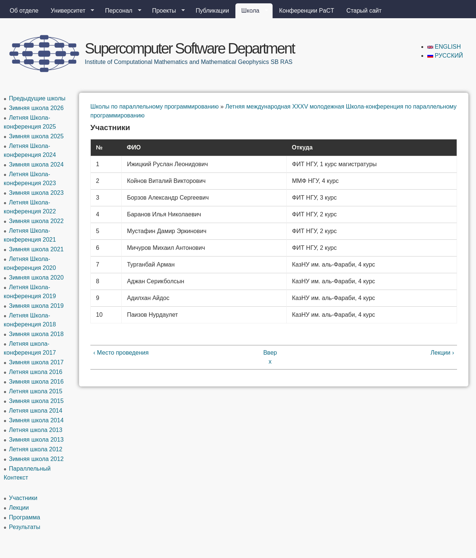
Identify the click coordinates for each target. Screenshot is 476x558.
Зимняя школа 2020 (36, 277)
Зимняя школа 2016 (36, 381)
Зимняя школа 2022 (36, 221)
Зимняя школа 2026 (36, 108)
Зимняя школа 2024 (36, 164)
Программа (24, 517)
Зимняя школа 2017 (36, 362)
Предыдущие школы (37, 98)
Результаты (24, 527)
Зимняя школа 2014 (36, 420)
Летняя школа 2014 (35, 410)
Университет (69, 10)
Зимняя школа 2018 (36, 334)
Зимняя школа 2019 (36, 306)
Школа (251, 10)
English (444, 46)
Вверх (270, 357)
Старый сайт (364, 10)
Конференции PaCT (306, 10)
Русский (445, 55)
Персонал (120, 10)
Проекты (165, 10)
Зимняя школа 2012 (36, 459)
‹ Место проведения (121, 352)
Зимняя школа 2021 (36, 249)
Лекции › (442, 352)
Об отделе (24, 10)
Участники (23, 498)
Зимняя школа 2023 (36, 193)
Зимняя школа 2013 (36, 439)
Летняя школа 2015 (35, 391)
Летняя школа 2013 (35, 430)
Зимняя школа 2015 (36, 401)
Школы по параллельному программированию (154, 106)
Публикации (212, 10)
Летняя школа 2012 (35, 449)
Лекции (19, 507)
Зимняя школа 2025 (36, 136)
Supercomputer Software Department (190, 48)
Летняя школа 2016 (35, 372)
